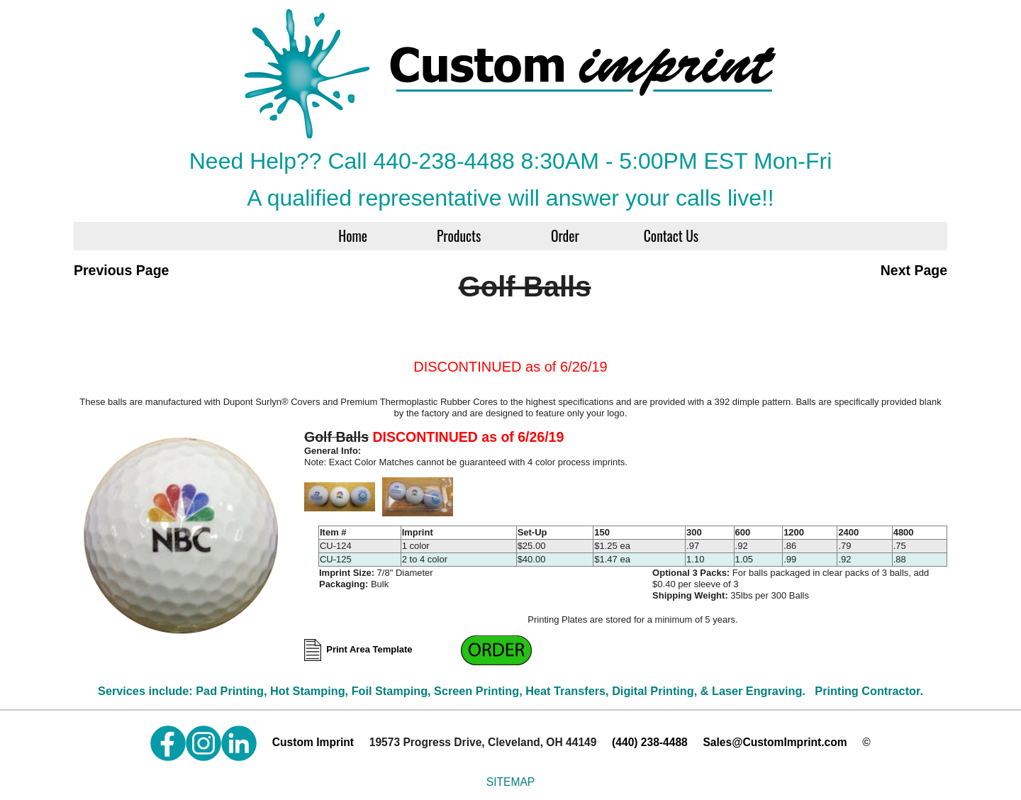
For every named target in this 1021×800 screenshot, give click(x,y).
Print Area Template (382, 649)
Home (352, 236)
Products (459, 236)
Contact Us (671, 236)
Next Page (914, 270)
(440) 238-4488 (650, 742)
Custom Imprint (313, 742)
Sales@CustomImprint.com (775, 742)
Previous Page (121, 270)
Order (565, 236)
